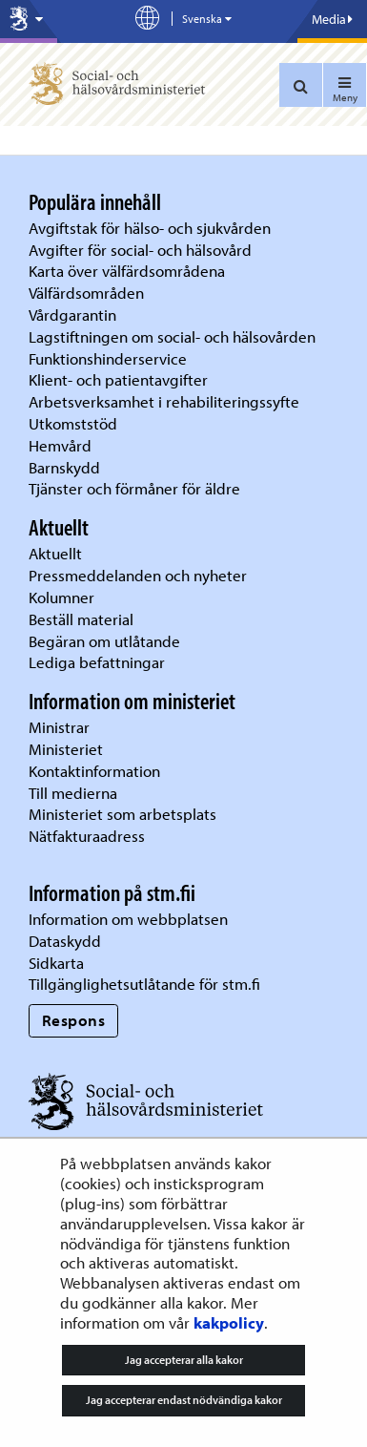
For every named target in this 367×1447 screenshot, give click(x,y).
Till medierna (73, 793)
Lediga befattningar (97, 662)
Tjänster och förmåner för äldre (134, 488)
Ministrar (59, 727)
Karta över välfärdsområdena (127, 271)
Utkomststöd (73, 423)
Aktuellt (55, 553)
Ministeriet (66, 749)
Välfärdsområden (86, 293)
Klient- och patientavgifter (118, 379)
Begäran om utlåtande (104, 641)
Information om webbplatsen (128, 919)
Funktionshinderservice (108, 358)
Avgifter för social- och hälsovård (140, 250)
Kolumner (61, 597)
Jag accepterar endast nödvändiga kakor (184, 1400)
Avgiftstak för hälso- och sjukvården (150, 228)
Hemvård (60, 445)
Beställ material (81, 619)
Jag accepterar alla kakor (184, 1360)
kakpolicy (229, 1322)
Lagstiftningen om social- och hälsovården (172, 336)
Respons (74, 1020)
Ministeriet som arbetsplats (122, 814)
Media (332, 19)
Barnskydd (64, 467)
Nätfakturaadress (87, 836)
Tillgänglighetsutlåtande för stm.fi (144, 984)
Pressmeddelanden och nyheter (138, 575)
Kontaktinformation (94, 771)
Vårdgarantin (72, 314)
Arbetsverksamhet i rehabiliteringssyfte (166, 401)
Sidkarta (56, 963)
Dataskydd (65, 941)
